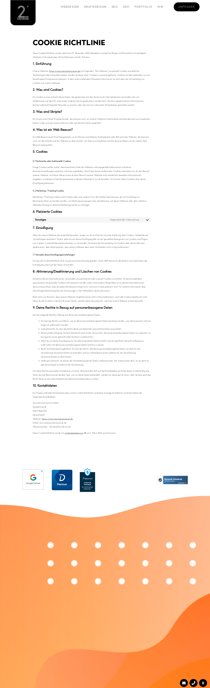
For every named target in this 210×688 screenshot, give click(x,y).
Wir (160, 6)
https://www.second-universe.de (64, 71)
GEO (126, 6)
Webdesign (70, 6)
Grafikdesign (95, 6)
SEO (115, 6)
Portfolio (143, 6)
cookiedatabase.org (74, 433)
